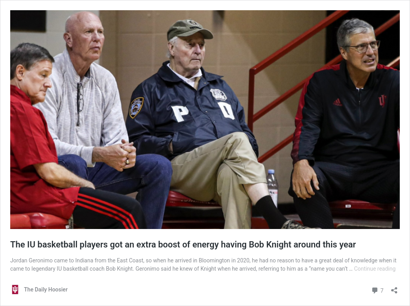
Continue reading (375, 269)
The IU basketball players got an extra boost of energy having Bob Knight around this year (183, 244)
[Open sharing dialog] (394, 288)
